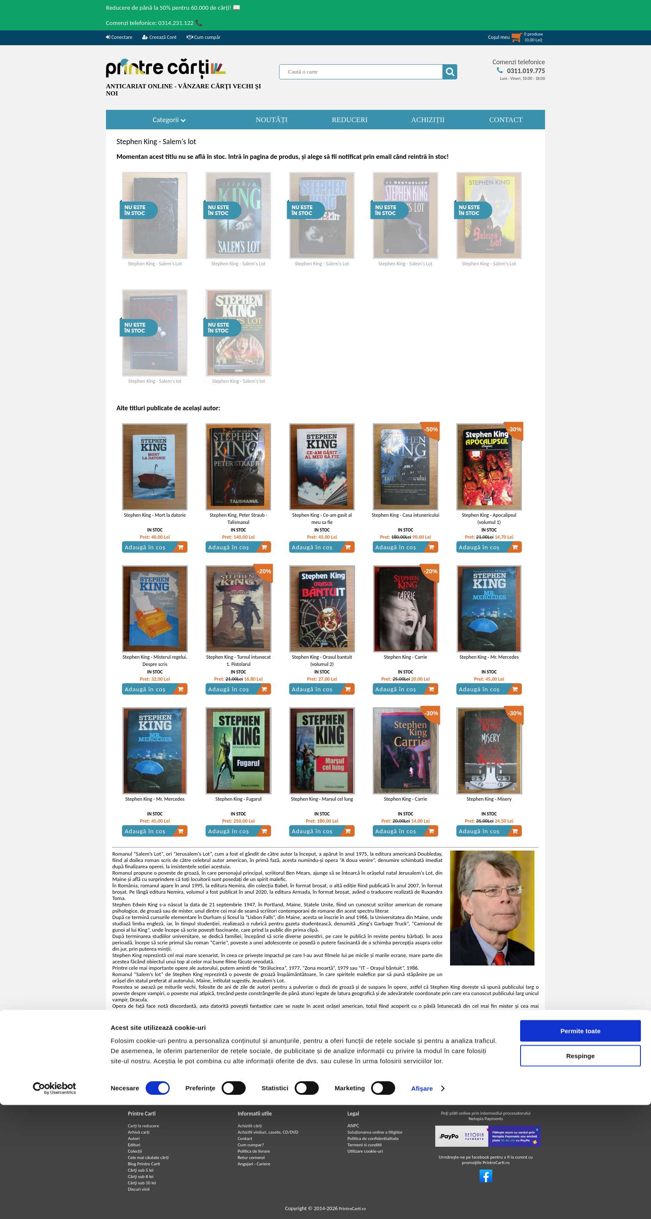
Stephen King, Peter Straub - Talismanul (239, 518)
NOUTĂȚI (272, 120)
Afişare (422, 1202)
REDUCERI (350, 120)
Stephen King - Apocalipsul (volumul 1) (489, 518)
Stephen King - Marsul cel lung (322, 799)
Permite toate (580, 1144)
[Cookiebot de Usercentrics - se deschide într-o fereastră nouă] (55, 1202)
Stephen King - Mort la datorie (155, 515)
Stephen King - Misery (489, 799)
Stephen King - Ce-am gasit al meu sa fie (322, 518)
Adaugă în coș (154, 547)
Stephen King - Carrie (405, 657)
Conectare (119, 37)
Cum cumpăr (203, 37)
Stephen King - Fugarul (238, 799)
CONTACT (506, 120)
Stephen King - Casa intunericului (405, 515)
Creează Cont (159, 37)
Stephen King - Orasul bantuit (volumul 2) (322, 660)
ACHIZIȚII (428, 120)
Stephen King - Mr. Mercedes (488, 657)
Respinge (580, 1169)
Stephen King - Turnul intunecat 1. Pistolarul (238, 660)
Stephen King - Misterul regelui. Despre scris (155, 660)
